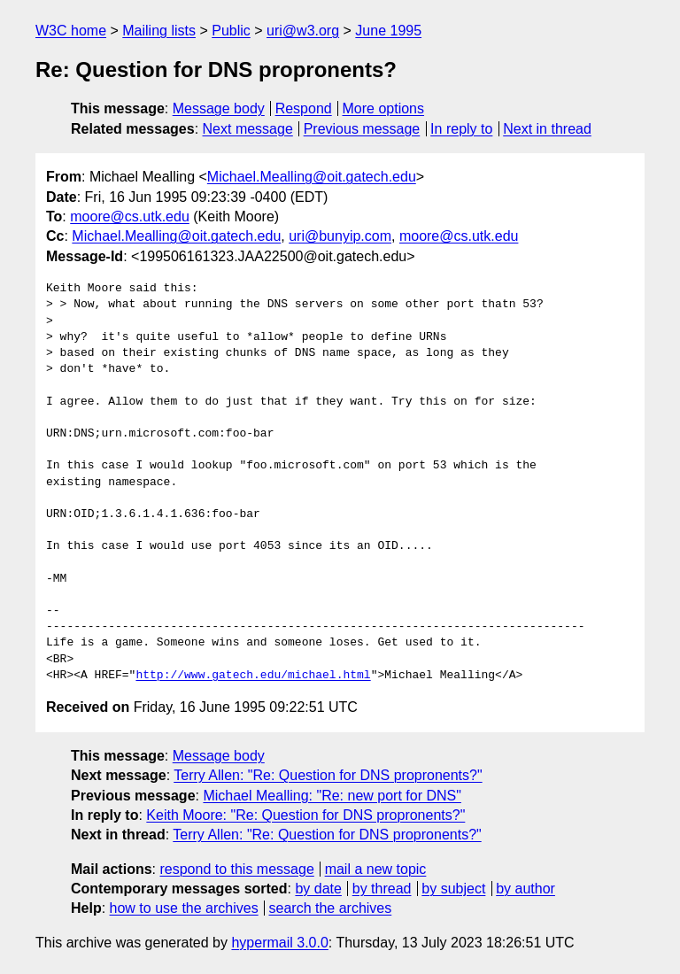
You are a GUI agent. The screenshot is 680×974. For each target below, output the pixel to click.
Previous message (362, 128)
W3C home (70, 30)
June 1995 (388, 30)
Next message (248, 128)
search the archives (330, 908)
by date (318, 888)
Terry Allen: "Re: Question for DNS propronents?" (328, 775)
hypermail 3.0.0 (279, 942)
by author (525, 888)
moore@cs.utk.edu (129, 216)
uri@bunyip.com (340, 236)
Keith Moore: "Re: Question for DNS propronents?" (305, 815)
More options (384, 108)
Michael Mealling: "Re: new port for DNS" (331, 795)
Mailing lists (159, 30)
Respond (303, 108)
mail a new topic (376, 869)
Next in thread (547, 128)
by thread (382, 888)
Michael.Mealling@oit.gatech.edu (311, 176)
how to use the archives (184, 908)
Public (231, 30)
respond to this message (236, 869)
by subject (453, 888)
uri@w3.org (303, 30)
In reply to (461, 128)
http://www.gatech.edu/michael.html (252, 676)
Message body (219, 108)
